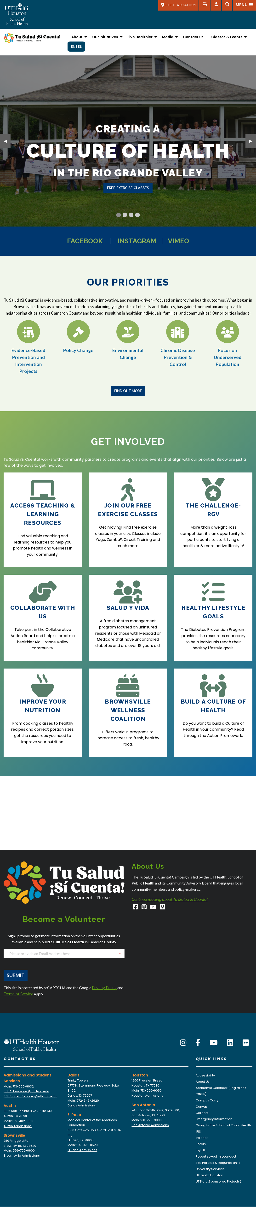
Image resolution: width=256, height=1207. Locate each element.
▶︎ (252, 140)
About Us (203, 1081)
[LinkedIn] (230, 1043)
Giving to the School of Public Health (223, 1125)
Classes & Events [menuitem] (226, 37)
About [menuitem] (77, 37)
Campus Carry (207, 1100)
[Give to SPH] (204, 5)
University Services (210, 1169)
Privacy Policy (104, 988)
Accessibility (205, 1075)
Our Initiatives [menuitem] (105, 37)
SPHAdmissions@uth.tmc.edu (26, 1091)
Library (201, 1144)
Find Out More (128, 391)
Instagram (137, 241)
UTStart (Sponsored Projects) (218, 1181)
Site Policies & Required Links (218, 1162)
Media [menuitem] (167, 37)
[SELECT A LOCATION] (178, 5)
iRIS (198, 1131)
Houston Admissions (147, 1095)
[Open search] (227, 5)
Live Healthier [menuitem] (140, 37)
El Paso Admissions (82, 1150)
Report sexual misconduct (216, 1156)
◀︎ (7, 140)
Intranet (202, 1137)
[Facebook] (136, 907)
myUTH (201, 1150)
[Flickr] (246, 1043)
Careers (202, 1113)
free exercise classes (128, 188)
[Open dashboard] (215, 5)
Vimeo (178, 241)
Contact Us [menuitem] (193, 37)
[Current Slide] (118, 215)
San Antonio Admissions (150, 1125)
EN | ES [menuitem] (76, 46)
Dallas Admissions (82, 1105)
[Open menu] (244, 5)
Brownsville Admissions (22, 1155)
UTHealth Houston (209, 1175)
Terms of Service (18, 994)
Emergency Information (214, 1119)
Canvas (202, 1106)
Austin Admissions (18, 1126)
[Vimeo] (162, 907)
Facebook (85, 241)
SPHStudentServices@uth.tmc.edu (30, 1096)
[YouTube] (153, 907)
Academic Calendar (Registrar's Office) (221, 1091)
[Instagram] (144, 907)
